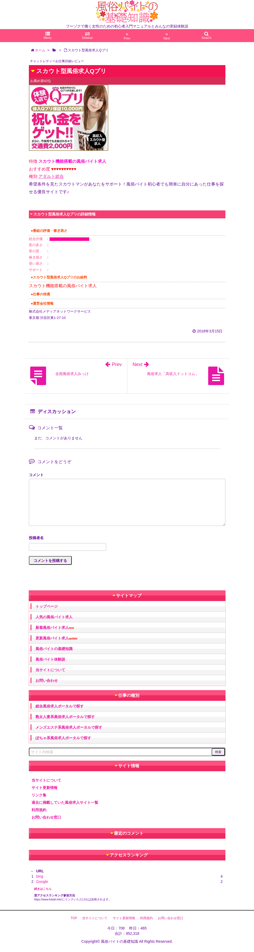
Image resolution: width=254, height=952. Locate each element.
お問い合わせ (46, 680)
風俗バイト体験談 (50, 659)
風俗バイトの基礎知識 (54, 649)
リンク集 (39, 795)
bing (39, 876)
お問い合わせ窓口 (46, 817)
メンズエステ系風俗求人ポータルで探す (68, 727)
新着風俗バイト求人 (54, 628)
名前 (127, 538)
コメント (36, 475)
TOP (74, 918)
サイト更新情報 (44, 788)
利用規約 (39, 810)
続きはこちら (43, 888)
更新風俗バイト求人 (56, 638)
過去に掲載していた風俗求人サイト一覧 (65, 802)
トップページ (46, 606)
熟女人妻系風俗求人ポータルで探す (65, 717)
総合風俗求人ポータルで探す (59, 706)
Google (42, 881)
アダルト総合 (51, 176)
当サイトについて (50, 670)
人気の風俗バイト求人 (54, 617)
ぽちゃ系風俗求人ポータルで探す (63, 738)
